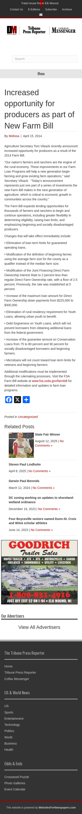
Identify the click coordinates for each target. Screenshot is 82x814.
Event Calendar (15, 789)
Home (8, 666)
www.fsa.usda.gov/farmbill (49, 381)
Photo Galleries (14, 783)
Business (10, 743)
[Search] (45, 59)
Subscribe (51, 9)
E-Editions (34, 9)
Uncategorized (28, 417)
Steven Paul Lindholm (25, 464)
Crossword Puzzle (16, 777)
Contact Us (16, 9)
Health (8, 749)
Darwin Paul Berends (24, 481)
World (8, 737)
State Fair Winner (47, 434)
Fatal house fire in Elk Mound (39, 3)
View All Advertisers (39, 627)
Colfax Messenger (16, 679)
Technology (12, 724)
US (6, 706)
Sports (8, 712)
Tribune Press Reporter (20, 672)
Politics (9, 731)
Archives (67, 9)
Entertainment (13, 718)
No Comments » (39, 471)
